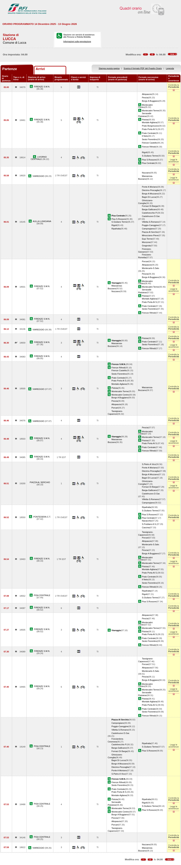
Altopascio (147, 94)
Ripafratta (115, 229)
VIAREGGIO (39, 176)
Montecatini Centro (120, 395)
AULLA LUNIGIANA (42, 221)
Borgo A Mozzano (150, 193)
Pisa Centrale (148, 163)
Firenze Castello (149, 143)
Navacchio (147, 521)
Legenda (170, 68)
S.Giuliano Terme (150, 156)
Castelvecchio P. (149, 213)
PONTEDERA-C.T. (42, 517)
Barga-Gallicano (149, 209)
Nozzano (146, 173)
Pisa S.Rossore (149, 160)
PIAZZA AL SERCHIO (40, 482)
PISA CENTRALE (42, 595)
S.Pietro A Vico (149, 464)
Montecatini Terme (150, 110)
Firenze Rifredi (149, 147)
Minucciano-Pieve (150, 235)
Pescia (145, 97)
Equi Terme (147, 239)
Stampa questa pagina (109, 68)
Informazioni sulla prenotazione (77, 41)
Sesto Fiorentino (149, 139)
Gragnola (146, 245)
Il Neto (145, 136)
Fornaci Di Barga (150, 206)
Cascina (146, 527)
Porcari (145, 261)
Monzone (146, 242)
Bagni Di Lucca (149, 197)
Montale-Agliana (149, 122)
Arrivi (40, 69)
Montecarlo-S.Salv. (151, 268)
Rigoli (144, 152)
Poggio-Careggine (150, 225)
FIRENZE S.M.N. (42, 87)
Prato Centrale (148, 133)
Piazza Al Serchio (150, 232)
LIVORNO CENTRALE (39, 158)
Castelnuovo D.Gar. (151, 216)
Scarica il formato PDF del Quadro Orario (143, 68)
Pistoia (145, 119)
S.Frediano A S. (149, 524)
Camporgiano (148, 229)
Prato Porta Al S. (149, 129)
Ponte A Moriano (149, 187)
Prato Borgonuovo (150, 126)
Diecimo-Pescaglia (150, 190)
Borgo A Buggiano (150, 101)
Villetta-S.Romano (150, 222)
